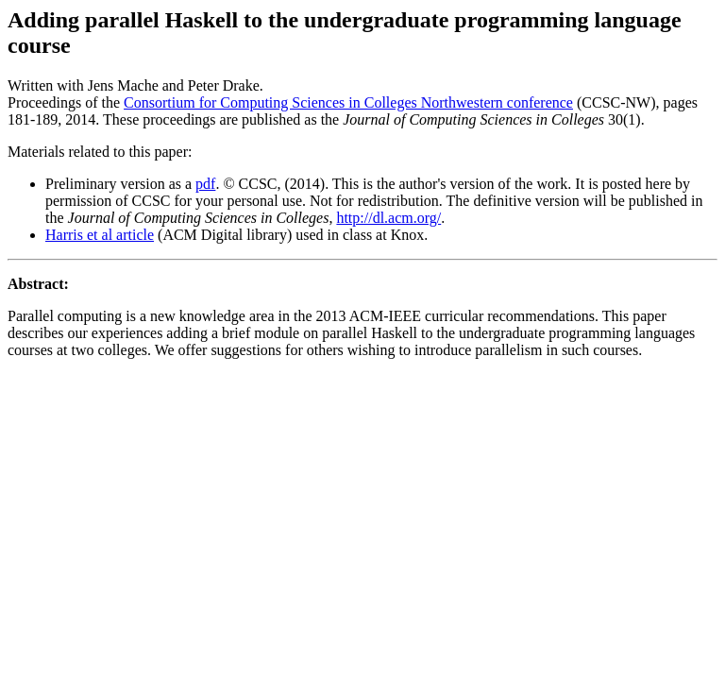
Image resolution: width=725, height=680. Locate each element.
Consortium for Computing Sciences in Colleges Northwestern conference (348, 102)
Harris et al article (99, 235)
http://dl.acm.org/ (388, 218)
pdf (205, 184)
